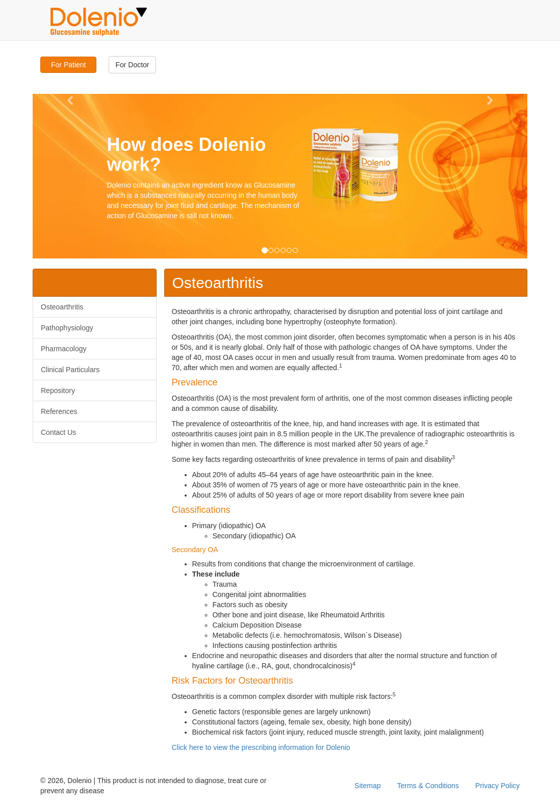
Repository (58, 390)
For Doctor (132, 65)
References (59, 411)
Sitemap (367, 786)
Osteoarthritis (62, 307)
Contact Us (58, 432)
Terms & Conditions (428, 786)
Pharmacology (64, 349)
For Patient (68, 65)
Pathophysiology (67, 328)
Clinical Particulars (70, 370)
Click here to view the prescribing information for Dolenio (261, 747)
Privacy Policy (497, 786)
